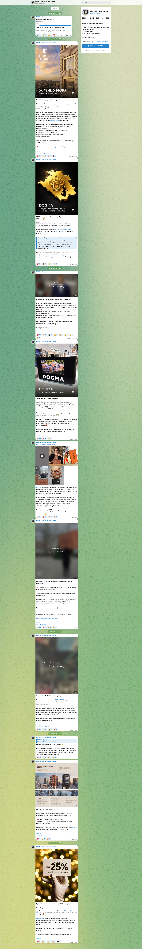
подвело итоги (68, 229)
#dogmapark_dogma (42, 726)
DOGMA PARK (59, 700)
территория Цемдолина (61, 147)
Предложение (40, 918)
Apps (97, 50)
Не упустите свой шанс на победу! (47, 618)
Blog (93, 50)
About (88, 50)
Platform (102, 50)
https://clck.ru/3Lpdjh (101, 41)
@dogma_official (95, 13)
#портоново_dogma (42, 153)
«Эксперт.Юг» (58, 229)
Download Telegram (96, 46)
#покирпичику (41, 624)
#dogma (39, 151)
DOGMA (38, 487)
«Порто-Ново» (54, 120)
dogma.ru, (74, 827)
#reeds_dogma (40, 836)
